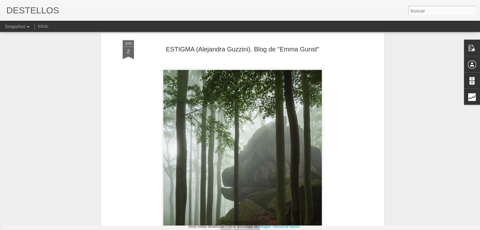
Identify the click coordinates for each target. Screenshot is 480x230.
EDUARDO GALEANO (428, 197)
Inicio (43, 26)
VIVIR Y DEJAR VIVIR (198, 197)
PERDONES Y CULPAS (121, 197)
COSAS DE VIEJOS (43, 200)
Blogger (265, 226)
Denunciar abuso (286, 226)
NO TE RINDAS (273, 200)
